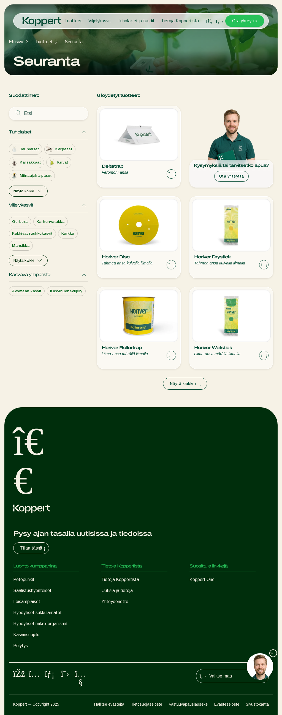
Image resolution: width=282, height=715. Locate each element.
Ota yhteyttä (244, 20)
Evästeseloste (226, 704)
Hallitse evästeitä (109, 704)
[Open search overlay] (209, 21)
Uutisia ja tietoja (117, 590)
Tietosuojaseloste (146, 704)
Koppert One (202, 579)
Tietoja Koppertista (180, 20)
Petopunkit (23, 579)
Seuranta (74, 41)
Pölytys (20, 645)
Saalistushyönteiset (32, 590)
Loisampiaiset (26, 601)
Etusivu (16, 41)
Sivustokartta (257, 704)
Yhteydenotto (114, 601)
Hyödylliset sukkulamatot (37, 612)
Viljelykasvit (99, 20)
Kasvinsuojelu (26, 634)
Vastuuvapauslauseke (188, 704)
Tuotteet (73, 20)
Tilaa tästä (33, 548)
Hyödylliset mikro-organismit (40, 623)
